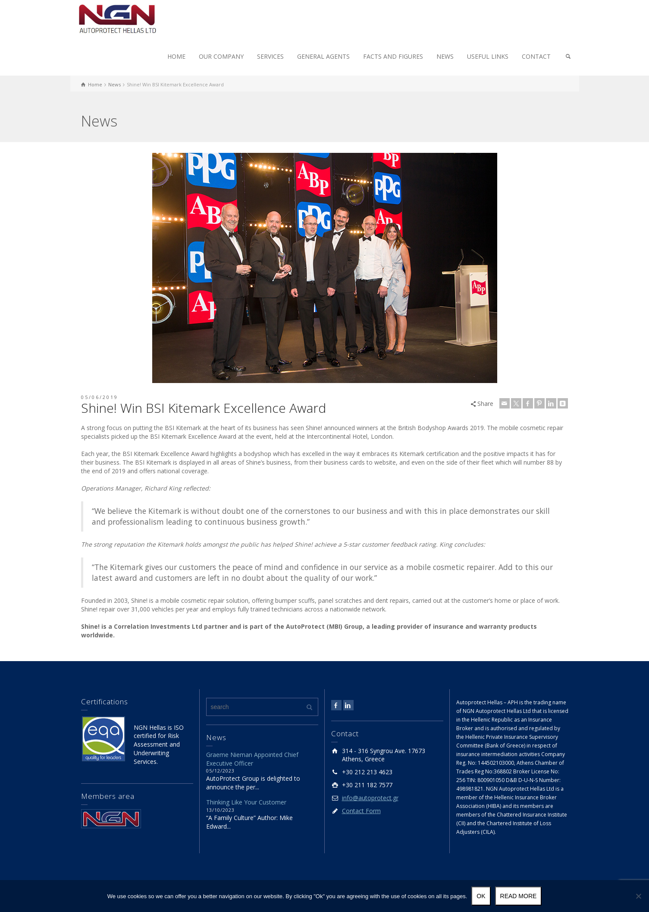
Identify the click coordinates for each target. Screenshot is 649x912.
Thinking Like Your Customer (246, 802)
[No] (638, 896)
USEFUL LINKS (487, 56)
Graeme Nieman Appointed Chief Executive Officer (252, 758)
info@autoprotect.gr (370, 798)
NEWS (445, 56)
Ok (481, 896)
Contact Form (361, 811)
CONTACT (536, 56)
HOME (176, 56)
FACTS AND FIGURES (393, 56)
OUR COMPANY (221, 56)
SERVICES (270, 56)
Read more (518, 896)
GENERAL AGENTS (323, 56)
